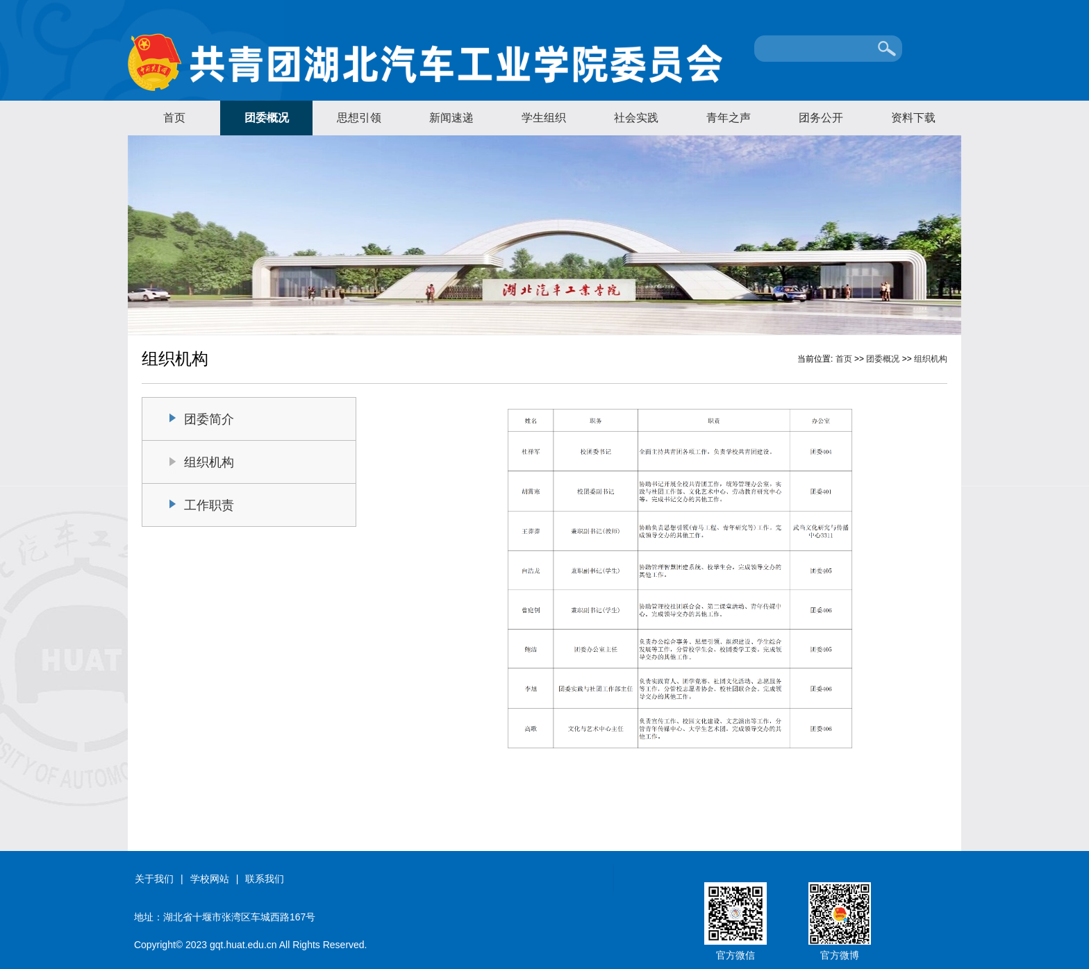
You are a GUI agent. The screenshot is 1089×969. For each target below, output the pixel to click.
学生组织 (544, 118)
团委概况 (266, 118)
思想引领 (359, 118)
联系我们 (264, 878)
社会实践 (636, 118)
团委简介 (209, 419)
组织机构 (930, 359)
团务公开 (821, 118)
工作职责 (209, 505)
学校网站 (209, 878)
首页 (174, 118)
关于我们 (154, 878)
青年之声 (728, 118)
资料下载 (913, 118)
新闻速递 (451, 118)
